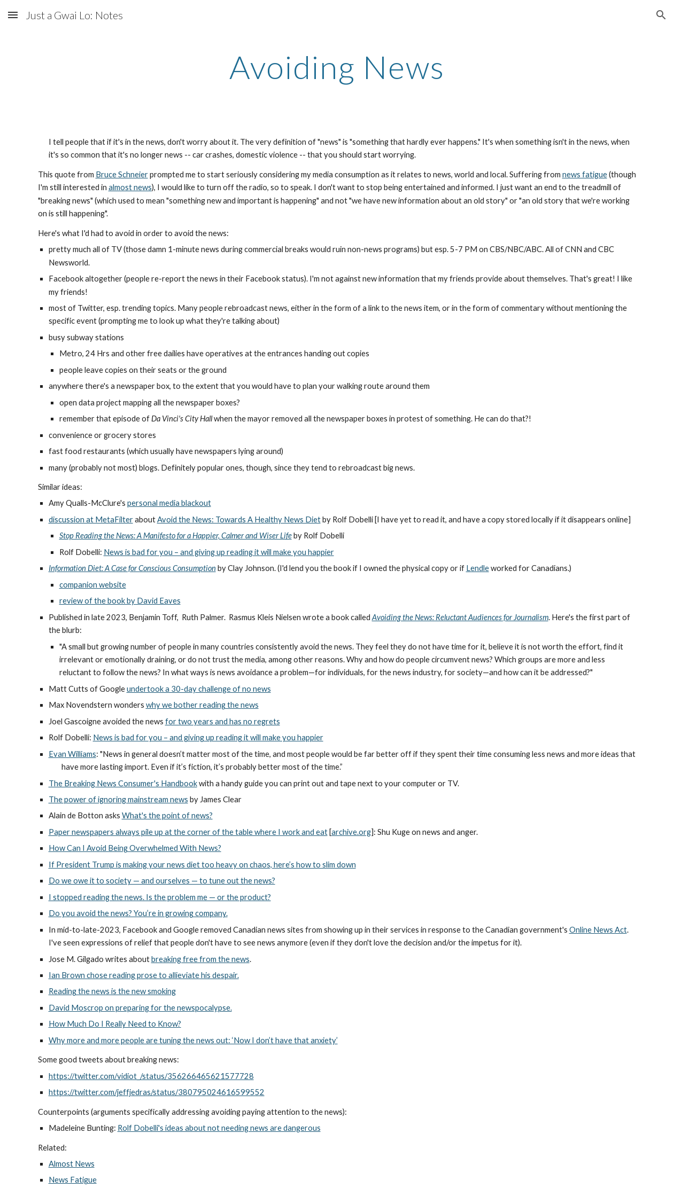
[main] (337, 67)
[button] (13, 14)
